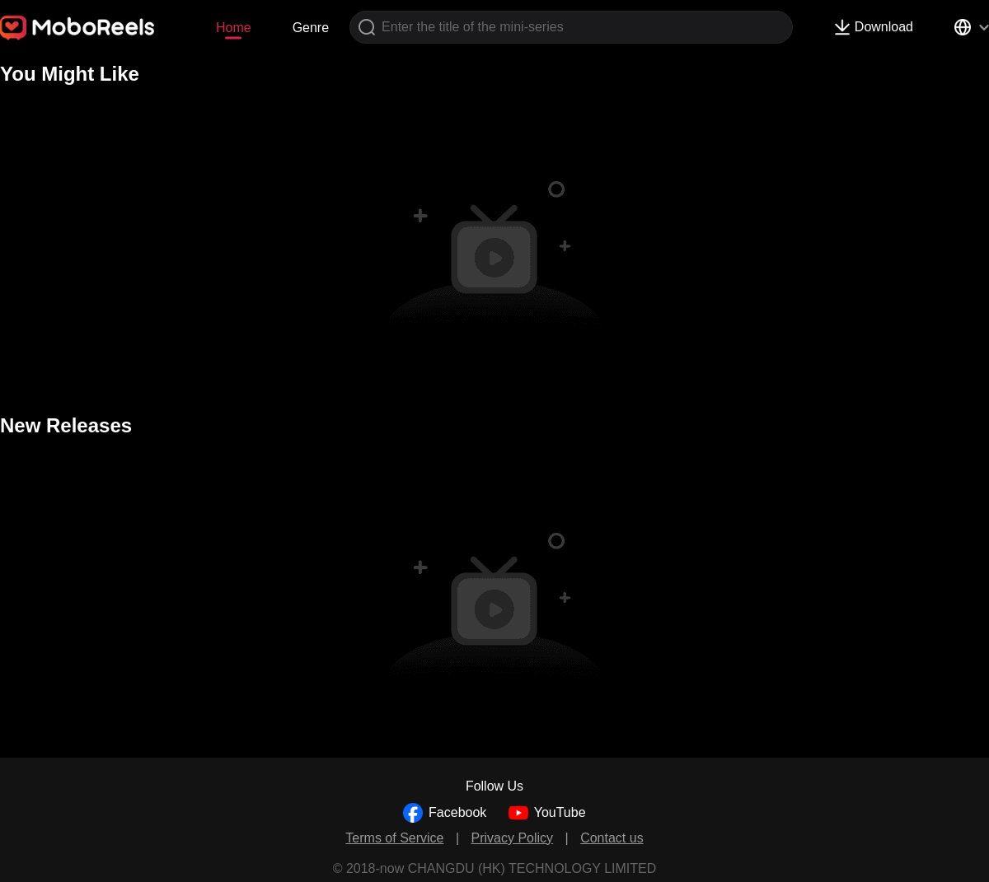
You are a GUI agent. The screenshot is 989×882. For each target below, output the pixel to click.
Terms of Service (394, 838)
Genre (311, 28)
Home (233, 28)
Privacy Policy (512, 838)
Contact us (611, 838)
